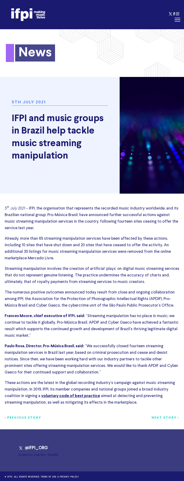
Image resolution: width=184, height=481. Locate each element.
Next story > (165, 417)
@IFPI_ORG (33, 448)
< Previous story (23, 417)
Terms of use (48, 476)
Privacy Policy (69, 476)
